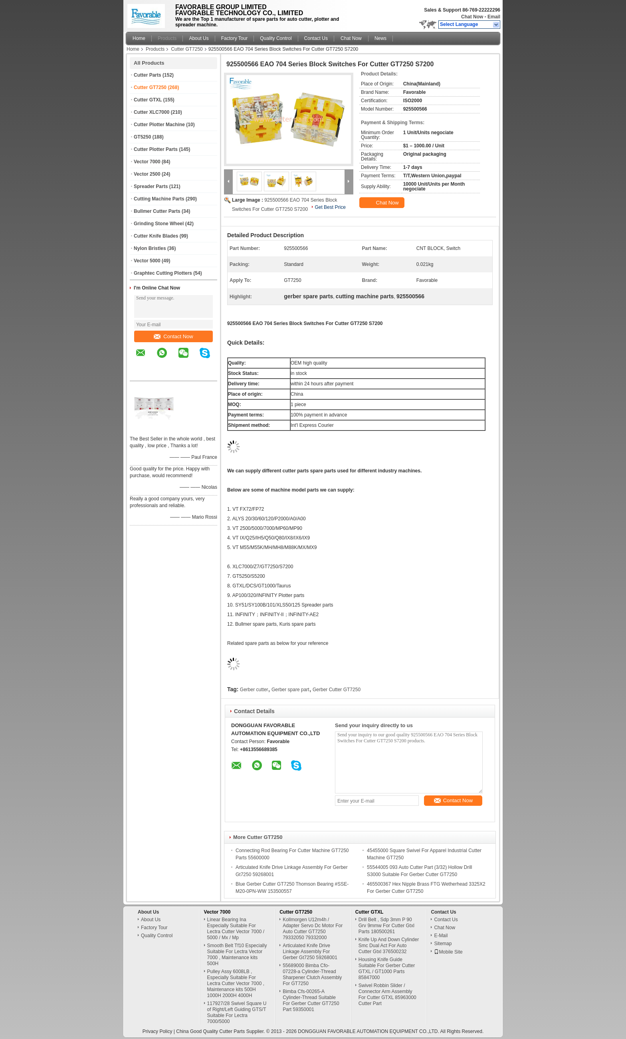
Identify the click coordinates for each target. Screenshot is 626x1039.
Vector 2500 (147, 174)
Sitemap (443, 943)
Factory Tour (234, 38)
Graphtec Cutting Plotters (163, 273)
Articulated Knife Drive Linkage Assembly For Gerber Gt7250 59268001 (310, 951)
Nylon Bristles (150, 248)
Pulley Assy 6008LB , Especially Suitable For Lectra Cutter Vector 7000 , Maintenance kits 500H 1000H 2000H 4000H (235, 983)
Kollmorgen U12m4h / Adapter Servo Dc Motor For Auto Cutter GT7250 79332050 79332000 (313, 928)
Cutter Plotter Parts (156, 149)
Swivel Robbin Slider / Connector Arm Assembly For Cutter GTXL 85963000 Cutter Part (387, 994)
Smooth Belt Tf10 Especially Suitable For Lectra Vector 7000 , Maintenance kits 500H (237, 954)
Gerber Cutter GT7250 (337, 689)
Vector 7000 (147, 162)
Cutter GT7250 (186, 49)
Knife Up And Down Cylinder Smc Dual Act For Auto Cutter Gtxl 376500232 (389, 945)
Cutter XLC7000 (151, 112)
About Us (198, 38)
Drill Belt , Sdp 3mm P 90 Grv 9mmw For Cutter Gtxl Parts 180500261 (386, 925)
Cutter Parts (147, 75)
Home (139, 38)
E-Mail (441, 935)
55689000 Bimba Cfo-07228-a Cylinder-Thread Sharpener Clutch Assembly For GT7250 (312, 974)
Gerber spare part (290, 689)
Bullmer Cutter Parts (157, 211)
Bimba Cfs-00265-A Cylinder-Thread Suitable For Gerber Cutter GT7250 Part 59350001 (311, 1000)
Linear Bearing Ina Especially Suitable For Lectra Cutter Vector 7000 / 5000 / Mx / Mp (235, 928)
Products (167, 38)
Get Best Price (330, 207)
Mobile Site (448, 952)
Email (493, 17)
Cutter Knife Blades (156, 236)
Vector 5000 (147, 261)
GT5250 (142, 137)
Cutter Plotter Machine (159, 124)
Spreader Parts (151, 186)
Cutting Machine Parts (159, 199)
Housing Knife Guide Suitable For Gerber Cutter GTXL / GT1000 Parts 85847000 (387, 968)
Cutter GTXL (148, 100)
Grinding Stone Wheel (159, 223)
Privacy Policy (157, 1031)
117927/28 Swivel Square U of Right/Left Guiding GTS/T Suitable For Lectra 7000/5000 (237, 1012)
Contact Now (173, 336)
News (380, 38)
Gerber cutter (254, 689)
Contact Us (316, 38)
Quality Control (275, 38)
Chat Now (472, 17)
